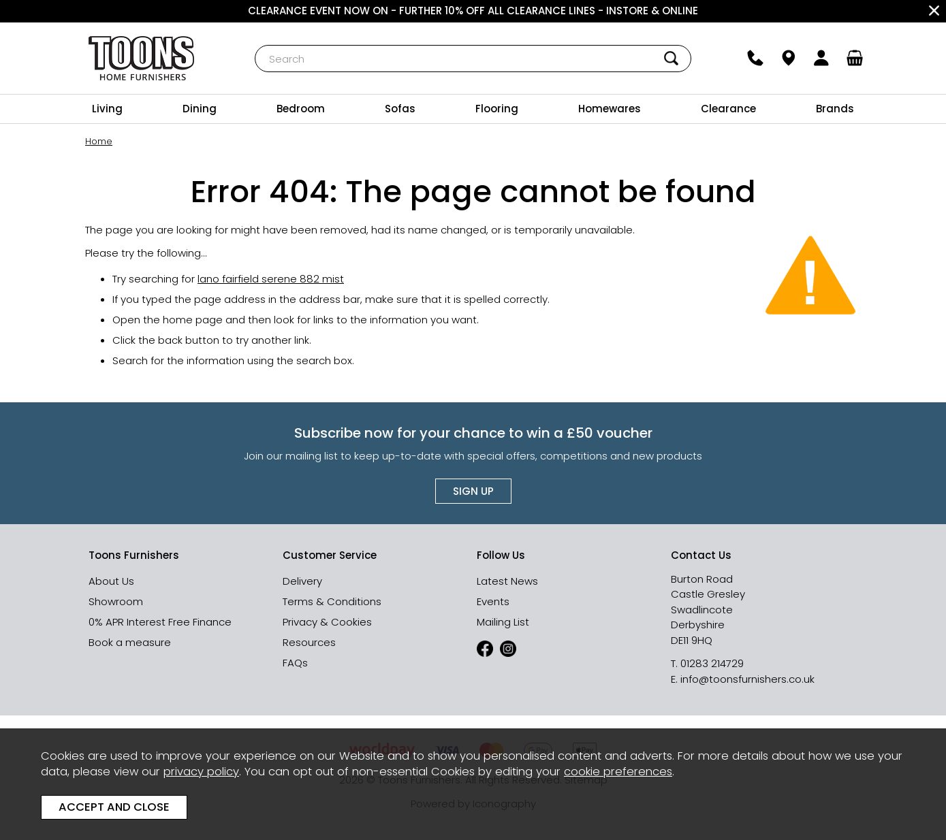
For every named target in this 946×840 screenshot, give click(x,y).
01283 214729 (712, 663)
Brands (835, 108)
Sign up (473, 491)
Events (493, 601)
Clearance (728, 108)
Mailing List (503, 622)
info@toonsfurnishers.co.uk (747, 679)
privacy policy (201, 771)
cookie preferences (618, 771)
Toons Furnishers (141, 58)
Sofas (400, 108)
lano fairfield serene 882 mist (271, 278)
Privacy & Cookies (327, 622)
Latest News (507, 581)
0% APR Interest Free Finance (160, 622)
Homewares (609, 108)
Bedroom (301, 108)
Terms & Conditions (332, 601)
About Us (111, 581)
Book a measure (130, 642)
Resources (309, 642)
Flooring (496, 108)
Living (107, 108)
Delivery (302, 581)
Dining (200, 108)
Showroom (116, 601)
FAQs (295, 663)
